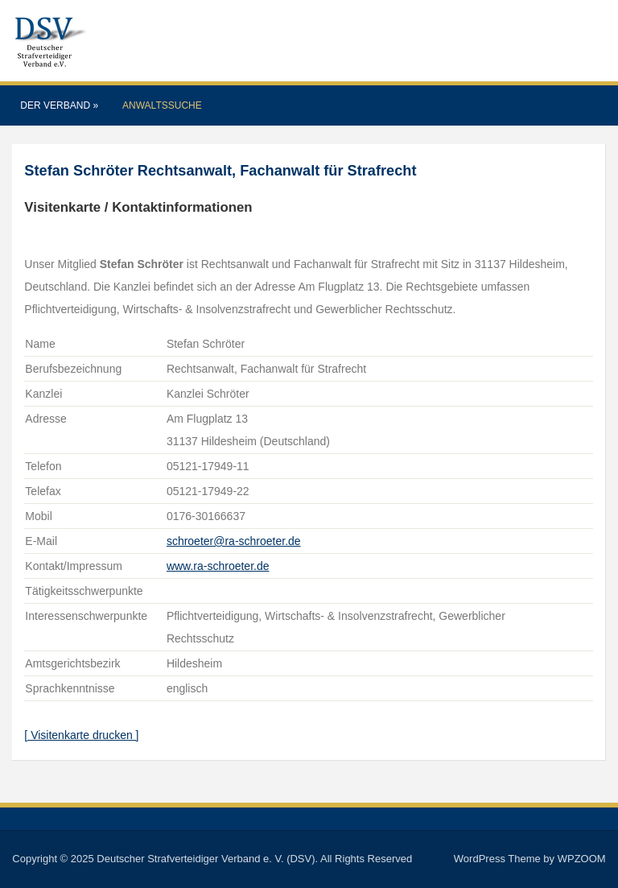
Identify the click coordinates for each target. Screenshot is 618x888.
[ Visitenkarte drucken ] (81, 735)
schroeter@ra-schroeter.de (234, 541)
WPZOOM (582, 859)
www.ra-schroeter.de (218, 566)
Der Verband (59, 105)
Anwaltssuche (162, 105)
